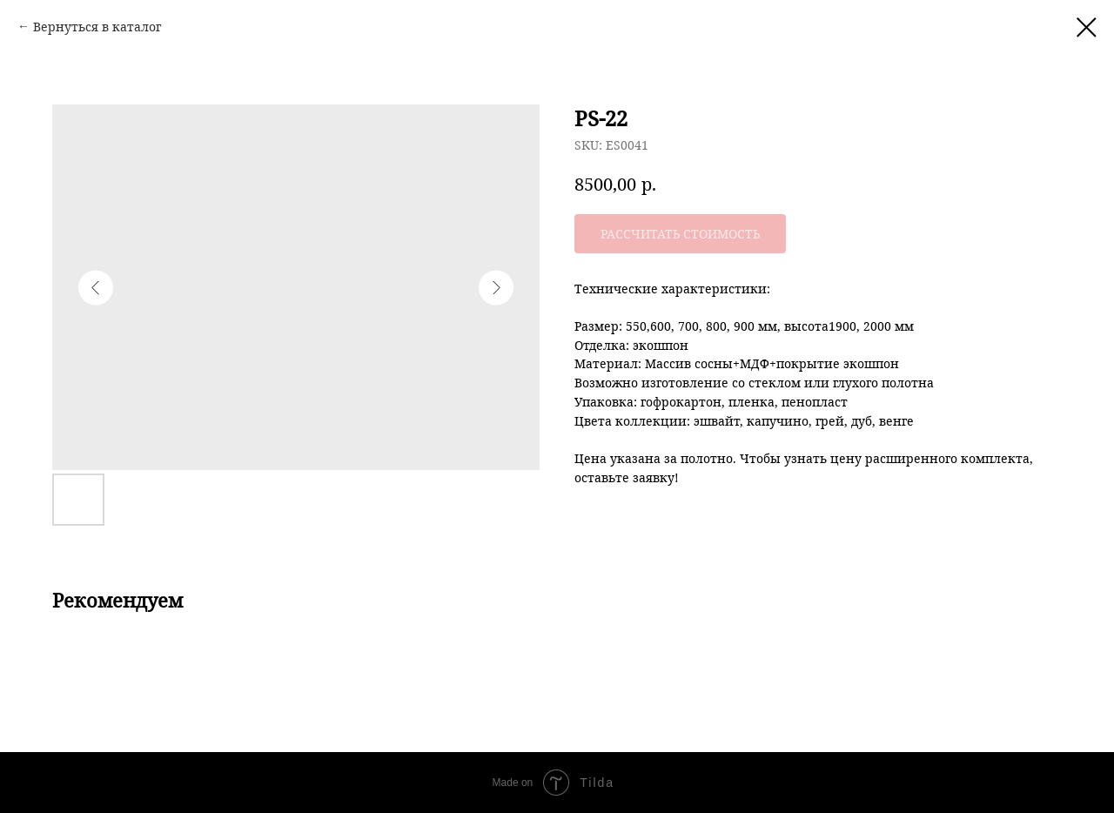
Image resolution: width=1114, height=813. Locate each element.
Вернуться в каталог (97, 26)
